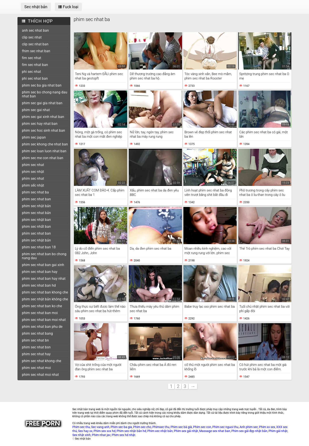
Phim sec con (202, 427)
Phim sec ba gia (121, 427)
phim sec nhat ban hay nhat (43, 278)
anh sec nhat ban (35, 30)
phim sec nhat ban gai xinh (43, 265)
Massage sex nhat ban (214, 431)
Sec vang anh (100, 427)
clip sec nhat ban (35, 44)
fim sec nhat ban (35, 65)
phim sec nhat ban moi (40, 313)
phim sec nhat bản (36, 213)
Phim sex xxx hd (104, 431)
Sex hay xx (85, 431)
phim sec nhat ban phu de (42, 326)
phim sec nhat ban (36, 199)
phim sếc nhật (33, 185)
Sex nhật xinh (81, 435)
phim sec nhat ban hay (40, 272)
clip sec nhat (32, 37)
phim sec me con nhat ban (42, 158)
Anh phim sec (249, 427)
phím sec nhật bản (36, 240)
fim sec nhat (31, 58)
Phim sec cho (142, 427)
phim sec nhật (33, 172)
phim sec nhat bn (35, 340)
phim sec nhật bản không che (45, 299)
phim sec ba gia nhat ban (41, 85)
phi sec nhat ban (35, 78)
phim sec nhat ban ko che (42, 306)
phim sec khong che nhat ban (45, 144)
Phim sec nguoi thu (225, 427)
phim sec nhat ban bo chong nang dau (44, 256)
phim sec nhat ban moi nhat (44, 320)
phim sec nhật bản (36, 206)
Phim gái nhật (278, 431)
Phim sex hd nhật (123, 435)
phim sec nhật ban (36, 220)
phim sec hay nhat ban (40, 124)
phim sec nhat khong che (41, 361)
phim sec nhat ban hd (39, 285)
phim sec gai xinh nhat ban (43, 117)
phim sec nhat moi (36, 368)
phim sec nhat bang (37, 333)
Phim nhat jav (101, 435)
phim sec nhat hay (36, 354)
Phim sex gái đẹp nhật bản (249, 431)
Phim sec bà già (181, 427)
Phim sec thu (81, 427)
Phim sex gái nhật (186, 431)
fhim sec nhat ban (36, 51)
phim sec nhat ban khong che (45, 292)
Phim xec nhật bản (160, 431)
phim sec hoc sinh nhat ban (43, 130)
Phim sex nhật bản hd (131, 431)
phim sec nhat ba (35, 192)
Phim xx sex (267, 427)
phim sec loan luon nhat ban (44, 151)
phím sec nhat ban (36, 233)
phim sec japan (34, 137)
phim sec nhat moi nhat (40, 375)
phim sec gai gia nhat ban (42, 103)
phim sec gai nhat (36, 110)
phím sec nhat (33, 178)
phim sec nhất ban (36, 226)
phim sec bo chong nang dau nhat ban (44, 94)
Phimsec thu (160, 427)
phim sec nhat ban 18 (39, 247)
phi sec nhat (31, 72)
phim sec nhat (33, 165)
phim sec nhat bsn (36, 347)
